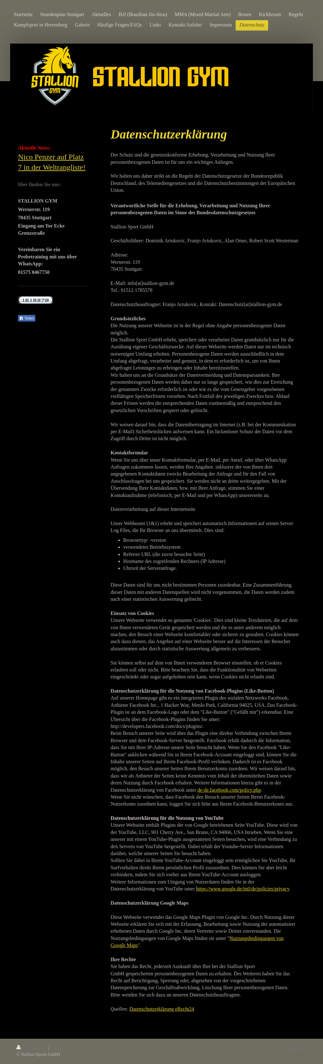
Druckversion (32, 1048)
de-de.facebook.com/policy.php (229, 790)
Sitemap (57, 1048)
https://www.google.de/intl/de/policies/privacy (243, 888)
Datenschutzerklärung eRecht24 (162, 1009)
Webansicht (296, 1048)
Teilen (26, 318)
